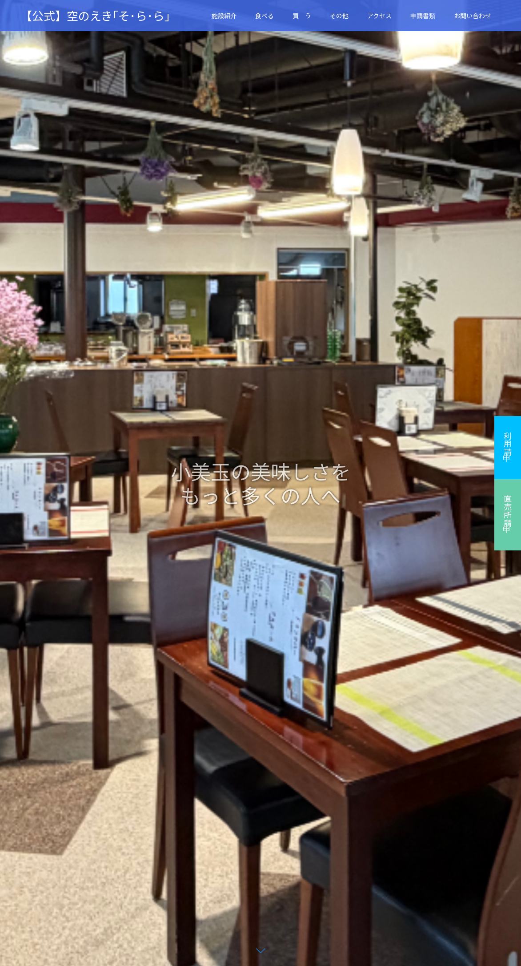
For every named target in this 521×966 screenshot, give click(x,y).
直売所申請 (507, 511)
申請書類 (422, 15)
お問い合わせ (472, 15)
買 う (302, 15)
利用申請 (507, 444)
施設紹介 (224, 15)
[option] (260, 483)
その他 (339, 15)
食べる (264, 15)
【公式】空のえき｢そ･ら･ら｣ (95, 15)
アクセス (379, 15)
